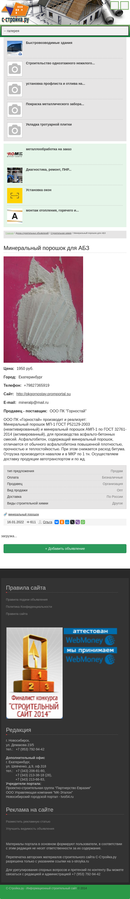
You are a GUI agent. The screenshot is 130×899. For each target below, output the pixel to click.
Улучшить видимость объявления (30, 828)
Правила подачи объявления (27, 599)
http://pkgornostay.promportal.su (43, 394)
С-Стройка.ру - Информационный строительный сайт (42, 888)
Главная (9, 233)
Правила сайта (16, 614)
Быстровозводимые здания (49, 43)
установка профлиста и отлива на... (55, 83)
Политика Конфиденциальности (29, 606)
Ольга (47, 522)
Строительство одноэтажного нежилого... (60, 63)
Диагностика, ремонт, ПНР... (48, 169)
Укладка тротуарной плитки (49, 124)
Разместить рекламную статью (28, 821)
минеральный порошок (23, 514)
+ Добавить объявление (65, 548)
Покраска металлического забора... (55, 104)
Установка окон (38, 190)
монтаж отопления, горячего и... (52, 210)
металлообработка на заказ (48, 149)
